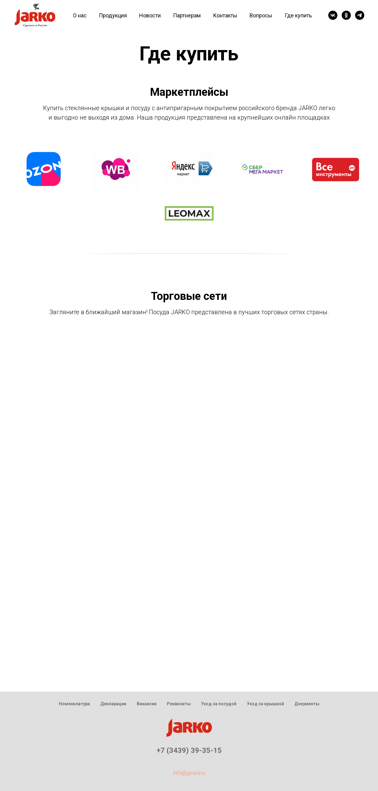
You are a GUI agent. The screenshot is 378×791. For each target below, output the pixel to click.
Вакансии (147, 703)
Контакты (225, 15)
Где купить (298, 15)
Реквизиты (179, 703)
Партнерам (187, 15)
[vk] (332, 15)
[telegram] (359, 15)
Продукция (113, 15)
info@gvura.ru (189, 773)
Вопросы (261, 15)
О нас (80, 15)
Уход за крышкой (265, 703)
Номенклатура (74, 703)
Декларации (113, 703)
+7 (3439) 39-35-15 (189, 750)
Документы (306, 703)
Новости (150, 15)
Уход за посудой (218, 703)
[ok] (346, 15)
